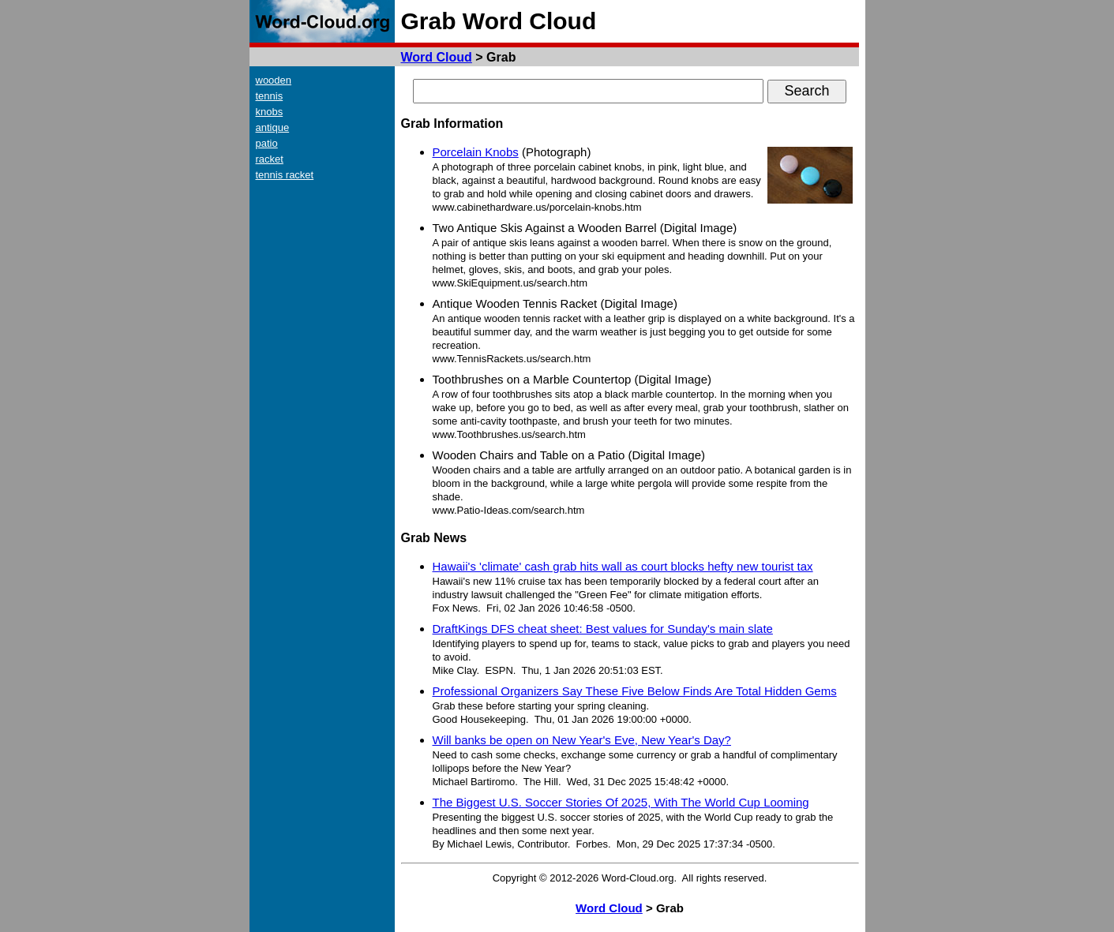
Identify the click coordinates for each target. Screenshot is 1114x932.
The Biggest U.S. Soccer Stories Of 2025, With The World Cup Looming (621, 802)
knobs (269, 112)
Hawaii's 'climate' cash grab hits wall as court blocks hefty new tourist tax (623, 566)
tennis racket (285, 175)
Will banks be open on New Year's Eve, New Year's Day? (582, 740)
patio (267, 143)
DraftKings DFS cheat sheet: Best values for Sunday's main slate (603, 628)
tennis (269, 96)
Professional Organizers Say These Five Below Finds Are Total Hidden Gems (635, 691)
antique (273, 127)
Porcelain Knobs (476, 152)
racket (269, 159)
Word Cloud (436, 57)
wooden (274, 80)
